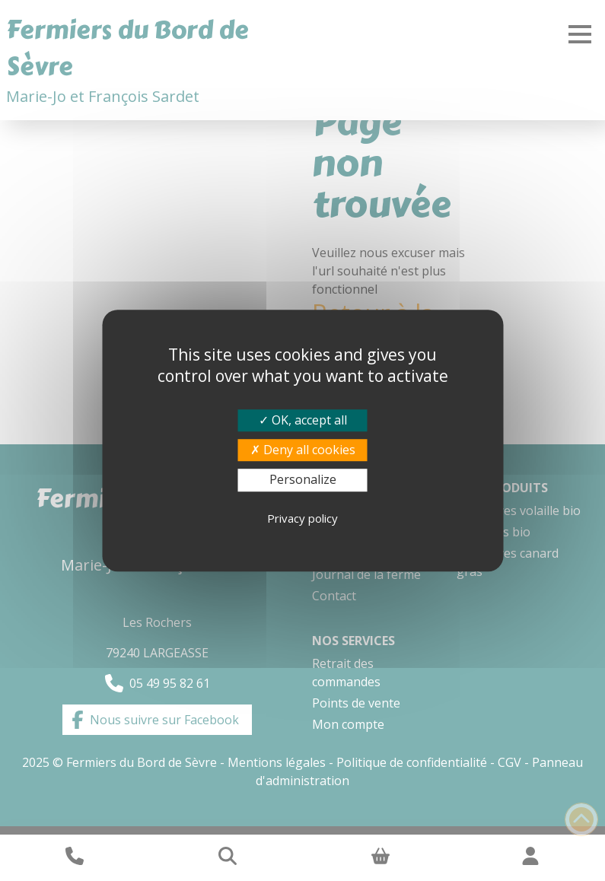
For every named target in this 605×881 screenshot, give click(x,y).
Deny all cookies (302, 449)
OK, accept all (303, 420)
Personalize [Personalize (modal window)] (302, 480)
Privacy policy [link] (302, 518)
